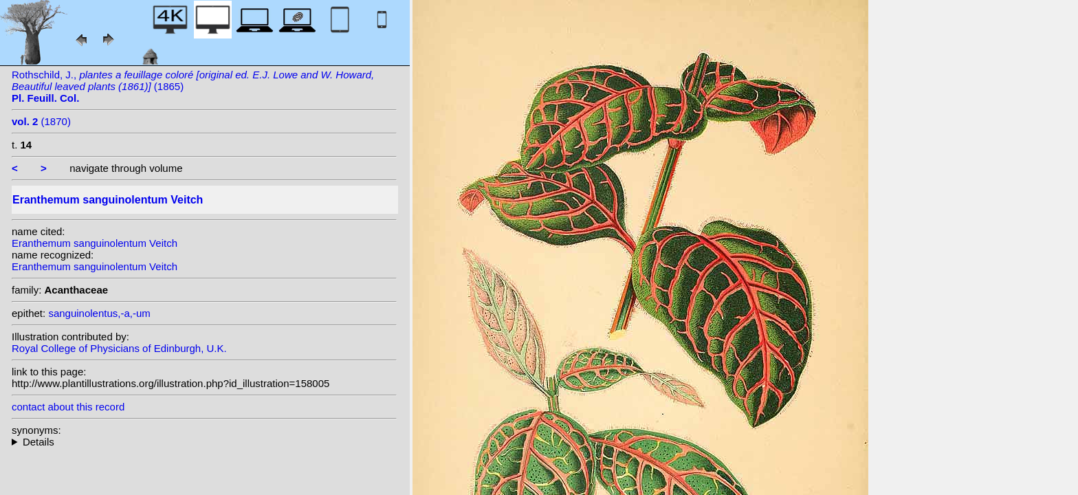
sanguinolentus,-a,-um (99, 313)
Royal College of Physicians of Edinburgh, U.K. (119, 348)
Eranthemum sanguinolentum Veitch (94, 243)
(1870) (41, 121)
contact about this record (68, 406)
